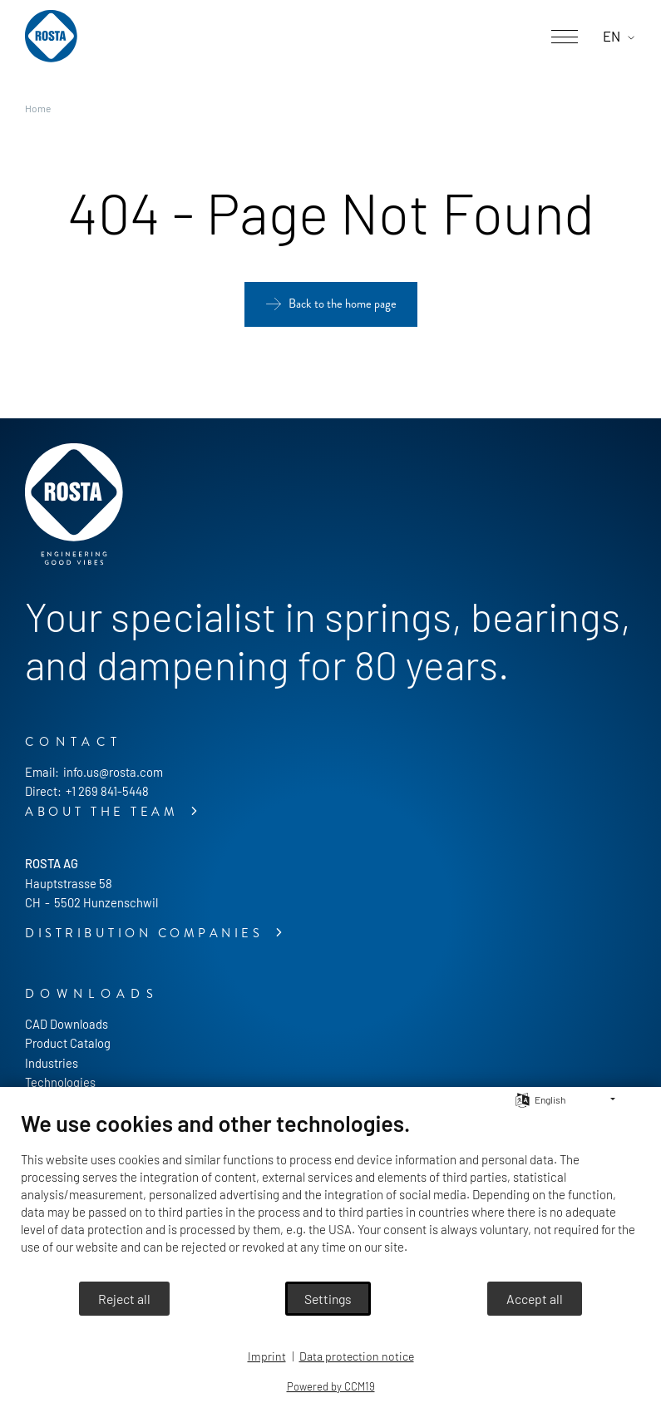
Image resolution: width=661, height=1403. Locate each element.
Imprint (267, 1356)
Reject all (124, 1299)
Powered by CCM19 (331, 1386)
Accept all (534, 1299)
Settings (328, 1299)
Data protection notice (356, 1356)
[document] (330, 1194)
